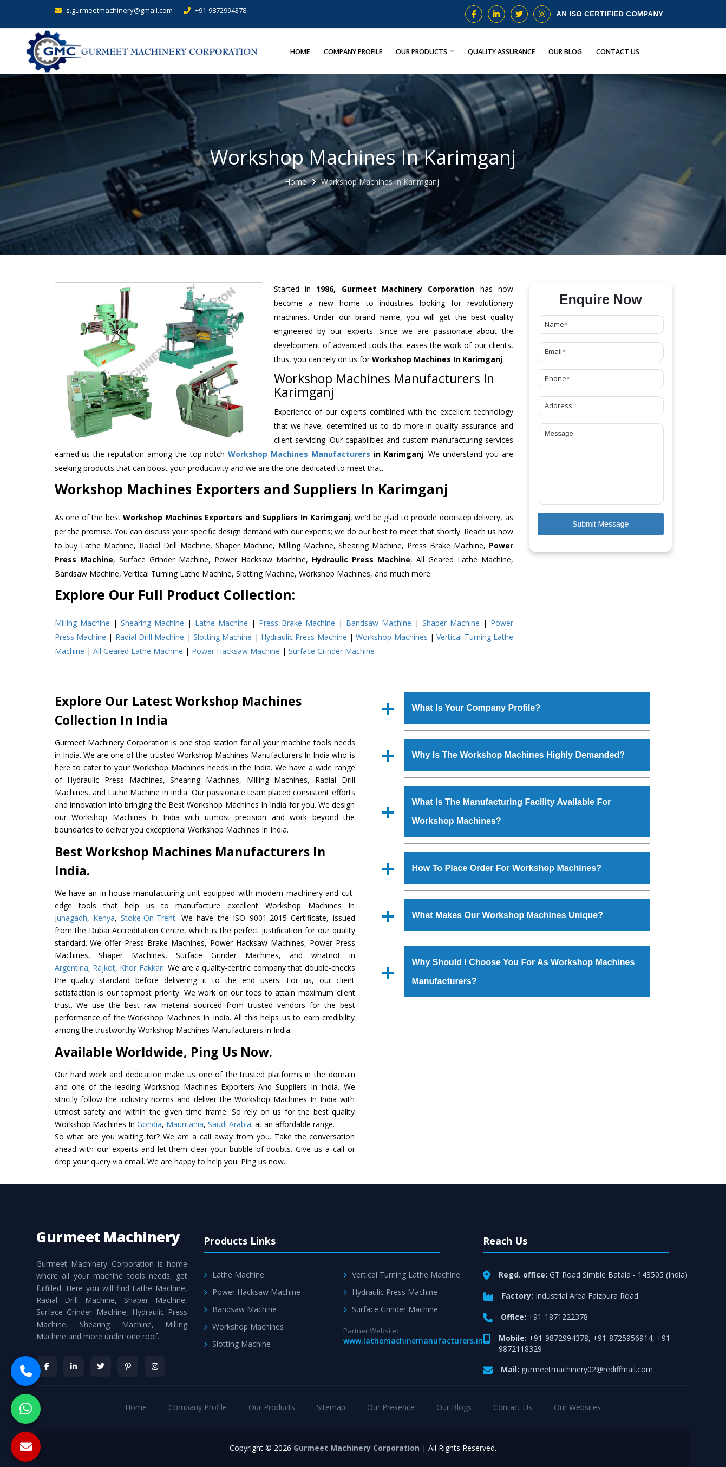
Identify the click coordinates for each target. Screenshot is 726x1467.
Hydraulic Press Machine (304, 637)
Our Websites (577, 1407)
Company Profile (348, 51)
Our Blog (566, 51)
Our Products (422, 51)
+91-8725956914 (622, 1338)
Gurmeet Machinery (108, 1237)
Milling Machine (82, 623)
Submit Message (600, 524)
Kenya (104, 918)
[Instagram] (155, 1366)
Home (294, 51)
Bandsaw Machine (378, 623)
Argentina (71, 967)
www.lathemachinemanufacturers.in (413, 1340)
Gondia (149, 1124)
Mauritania (185, 1124)
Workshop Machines (391, 637)
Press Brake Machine (297, 623)
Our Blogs (454, 1407)
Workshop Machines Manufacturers (299, 454)
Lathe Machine (221, 623)
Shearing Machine (152, 623)
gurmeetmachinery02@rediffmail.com (587, 1369)
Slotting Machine (222, 637)
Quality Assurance (500, 51)
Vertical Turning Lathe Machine (401, 1274)
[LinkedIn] (73, 1366)
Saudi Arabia (229, 1124)
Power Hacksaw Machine (236, 651)
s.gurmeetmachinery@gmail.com (114, 10)
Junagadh (71, 918)
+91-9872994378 (215, 10)
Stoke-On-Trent (148, 918)
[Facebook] (46, 1366)
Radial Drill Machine (150, 637)
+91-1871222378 (558, 1317)
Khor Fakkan (141, 967)
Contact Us (617, 51)
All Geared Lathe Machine (138, 651)
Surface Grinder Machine (332, 651)
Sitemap (331, 1407)
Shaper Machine (451, 623)
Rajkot (104, 967)
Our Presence (391, 1407)
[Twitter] (100, 1366)
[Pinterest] (127, 1366)
